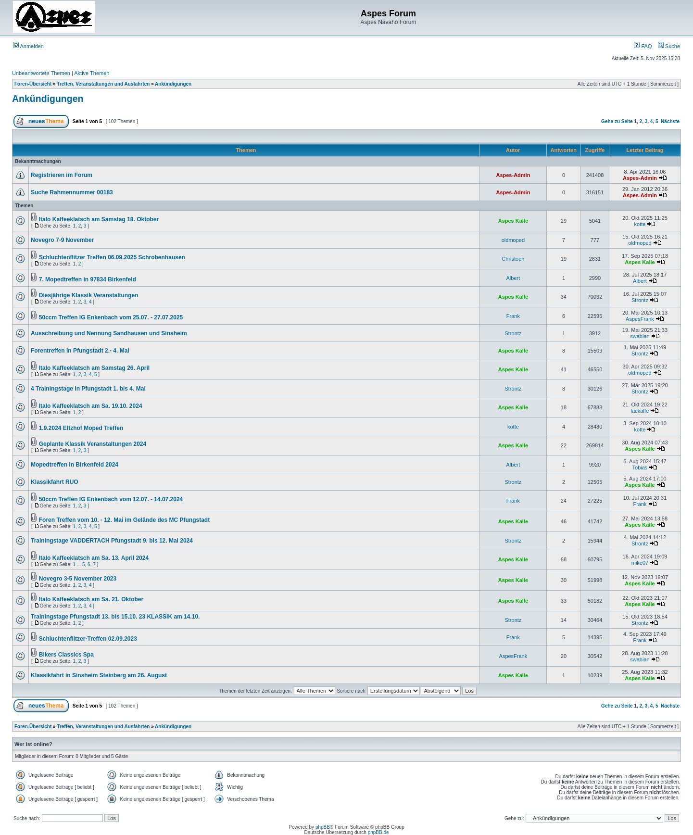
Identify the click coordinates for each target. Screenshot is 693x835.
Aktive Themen (91, 73)
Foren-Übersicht (32, 84)
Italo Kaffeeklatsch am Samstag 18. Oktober (99, 219)
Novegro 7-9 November (62, 240)
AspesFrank (640, 319)
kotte (640, 224)
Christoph (513, 259)
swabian (639, 336)
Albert (513, 278)
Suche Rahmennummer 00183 (72, 192)
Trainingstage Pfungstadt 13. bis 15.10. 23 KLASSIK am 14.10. (115, 616)
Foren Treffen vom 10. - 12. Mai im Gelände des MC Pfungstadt (124, 520)
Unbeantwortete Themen (41, 73)
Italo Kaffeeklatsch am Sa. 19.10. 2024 (90, 406)
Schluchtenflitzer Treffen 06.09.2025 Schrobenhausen (112, 257)
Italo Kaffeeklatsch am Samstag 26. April (94, 368)
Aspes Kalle (513, 221)
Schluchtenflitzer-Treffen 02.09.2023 (88, 638)
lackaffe (640, 411)
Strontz (639, 300)
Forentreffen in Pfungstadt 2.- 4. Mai (80, 350)
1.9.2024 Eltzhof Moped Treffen (81, 428)
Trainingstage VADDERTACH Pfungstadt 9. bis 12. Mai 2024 (112, 540)
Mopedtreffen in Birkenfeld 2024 (74, 464)
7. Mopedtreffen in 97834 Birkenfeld (87, 279)
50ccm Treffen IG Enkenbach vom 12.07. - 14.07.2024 (111, 499)
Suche (669, 46)
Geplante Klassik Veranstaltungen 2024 (92, 444)
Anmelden (28, 46)
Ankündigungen (173, 84)
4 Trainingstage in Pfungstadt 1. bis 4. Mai (88, 388)
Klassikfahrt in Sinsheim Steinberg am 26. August (99, 675)
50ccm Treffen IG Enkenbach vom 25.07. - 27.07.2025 (111, 317)
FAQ (643, 46)
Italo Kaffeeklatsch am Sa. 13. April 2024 (94, 558)
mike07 (639, 563)
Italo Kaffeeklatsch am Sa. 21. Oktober (91, 599)
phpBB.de (378, 832)
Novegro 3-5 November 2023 (77, 578)
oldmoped (513, 240)
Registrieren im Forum (61, 175)
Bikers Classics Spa (66, 654)
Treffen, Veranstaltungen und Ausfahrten (103, 84)
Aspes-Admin (513, 175)
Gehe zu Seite (617, 121)
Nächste (670, 121)
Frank (513, 316)
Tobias (640, 467)
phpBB (322, 827)
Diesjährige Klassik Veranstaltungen (89, 295)
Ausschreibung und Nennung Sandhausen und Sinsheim (109, 333)
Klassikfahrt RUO (54, 482)
